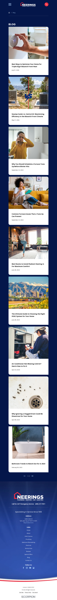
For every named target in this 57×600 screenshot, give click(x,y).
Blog (28, 557)
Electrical (28, 545)
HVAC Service (28, 536)
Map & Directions (28, 523)
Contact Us (28, 560)
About (28, 533)
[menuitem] (21, 592)
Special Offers (29, 554)
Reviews (28, 551)
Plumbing (28, 539)
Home (28, 530)
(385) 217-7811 (40, 504)
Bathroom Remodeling (28, 542)
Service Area (28, 548)
